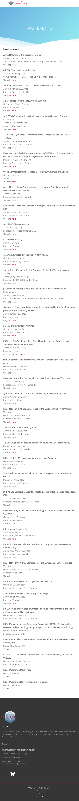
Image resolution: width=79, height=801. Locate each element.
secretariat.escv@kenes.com (16, 764)
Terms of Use (39, 791)
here (14, 65)
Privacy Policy (39, 796)
